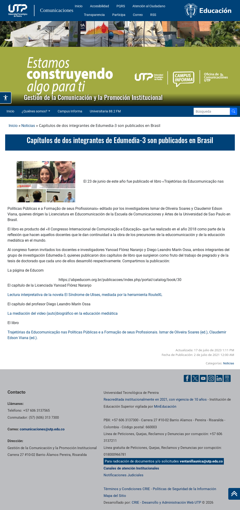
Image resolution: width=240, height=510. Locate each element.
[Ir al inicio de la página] (234, 493)
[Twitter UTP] (195, 378)
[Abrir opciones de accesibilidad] (5, 98)
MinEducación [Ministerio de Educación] (165, 406)
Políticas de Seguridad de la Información (184, 489)
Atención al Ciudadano (148, 6)
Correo (138, 15)
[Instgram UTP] (211, 378)
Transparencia (94, 15)
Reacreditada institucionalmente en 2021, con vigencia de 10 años (155, 399)
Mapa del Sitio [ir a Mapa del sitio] (115, 496)
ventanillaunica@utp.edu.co (201, 461)
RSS (153, 15)
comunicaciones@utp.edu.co (42, 429)
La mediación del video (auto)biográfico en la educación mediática (63, 313)
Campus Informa (70, 111)
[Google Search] (212, 111)
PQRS (120, 6)
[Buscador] (233, 111)
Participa (118, 15)
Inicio (78, 6)
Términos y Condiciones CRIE (127, 489)
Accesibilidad (99, 6)
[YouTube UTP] (203, 378)
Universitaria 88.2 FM (105, 111)
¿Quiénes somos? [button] (34, 111)
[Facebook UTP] (187, 378)
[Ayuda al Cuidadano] (227, 378)
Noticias (28, 125)
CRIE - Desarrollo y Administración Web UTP (166, 502)
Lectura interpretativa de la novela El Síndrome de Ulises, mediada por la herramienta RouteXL (85, 294)
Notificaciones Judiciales (123, 475)
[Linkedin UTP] (219, 378)
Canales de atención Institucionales (131, 468)
